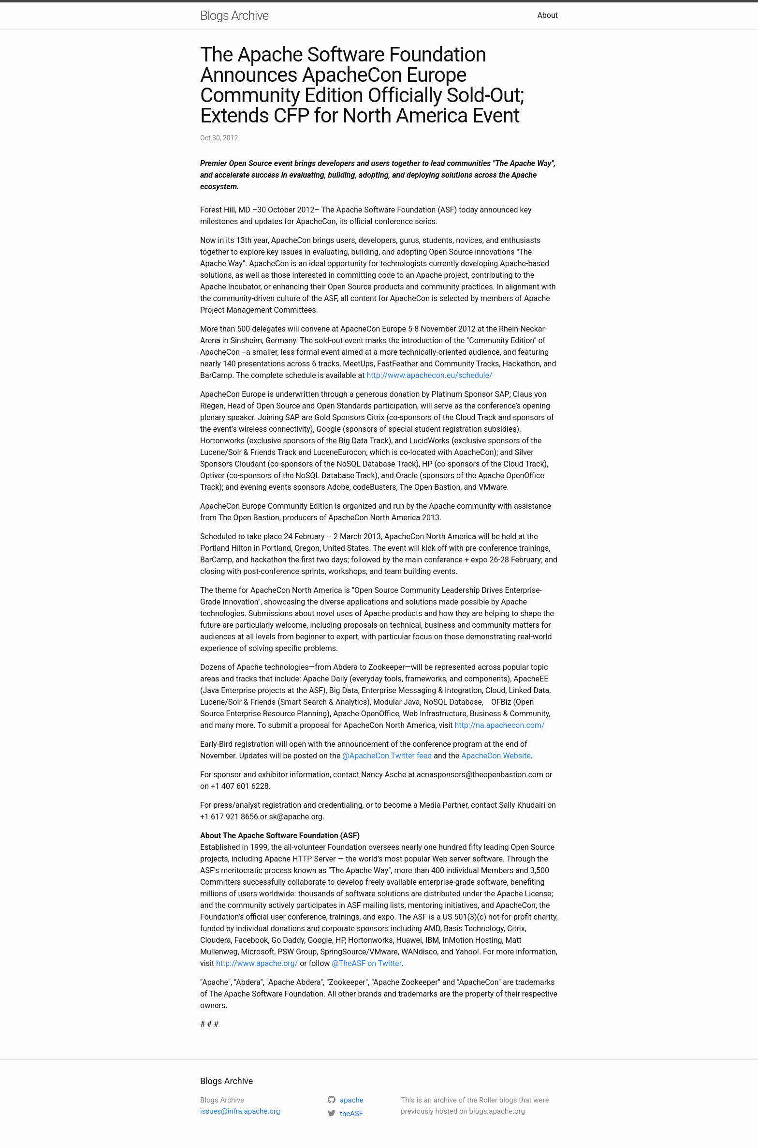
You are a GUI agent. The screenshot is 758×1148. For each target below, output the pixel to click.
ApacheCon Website (495, 755)
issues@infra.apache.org (240, 1111)
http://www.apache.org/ (257, 963)
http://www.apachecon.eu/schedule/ (429, 375)
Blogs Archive (234, 15)
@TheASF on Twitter (366, 963)
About (547, 15)
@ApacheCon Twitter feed (387, 755)
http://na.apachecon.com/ (500, 725)
